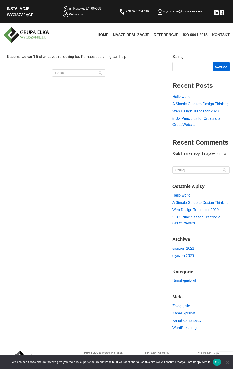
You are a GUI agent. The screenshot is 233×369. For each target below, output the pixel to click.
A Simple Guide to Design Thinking (200, 104)
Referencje (166, 35)
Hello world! (182, 97)
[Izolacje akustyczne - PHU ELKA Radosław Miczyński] (26, 35)
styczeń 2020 (183, 256)
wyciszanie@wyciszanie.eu (182, 11)
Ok (217, 362)
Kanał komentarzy (187, 320)
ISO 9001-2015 (195, 35)
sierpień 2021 (183, 248)
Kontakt (221, 35)
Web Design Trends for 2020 (195, 111)
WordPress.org (184, 328)
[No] (227, 362)
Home (103, 35)
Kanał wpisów (183, 313)
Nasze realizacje (131, 35)
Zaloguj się (181, 306)
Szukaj (177, 57)
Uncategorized (184, 281)
